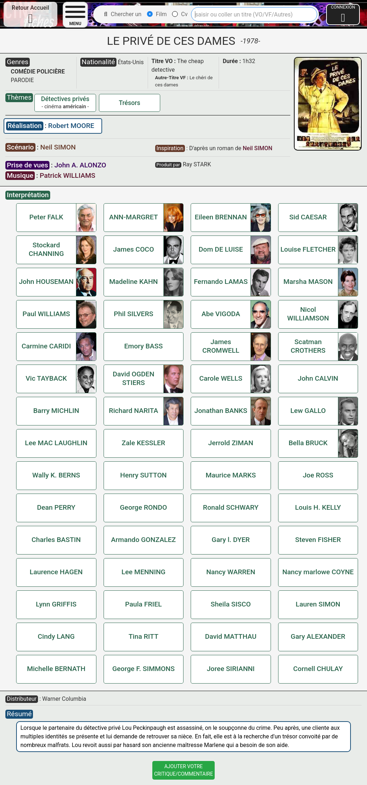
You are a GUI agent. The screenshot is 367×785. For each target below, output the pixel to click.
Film (157, 14)
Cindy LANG (56, 636)
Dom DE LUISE (221, 249)
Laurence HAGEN (56, 572)
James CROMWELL (220, 346)
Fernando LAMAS (221, 281)
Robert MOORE (71, 126)
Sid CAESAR (308, 217)
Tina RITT (143, 636)
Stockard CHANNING (46, 249)
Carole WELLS (220, 378)
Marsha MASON (308, 281)
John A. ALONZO (80, 165)
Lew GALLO (308, 410)
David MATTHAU (231, 636)
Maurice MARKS (231, 475)
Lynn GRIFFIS (56, 604)
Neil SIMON (58, 147)
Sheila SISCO (231, 604)
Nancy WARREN (230, 572)
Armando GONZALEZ (143, 540)
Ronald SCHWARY (230, 507)
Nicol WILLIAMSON (308, 313)
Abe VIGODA (220, 314)
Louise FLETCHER (307, 249)
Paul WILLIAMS (46, 314)
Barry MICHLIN (56, 410)
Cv (179, 14)
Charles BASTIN (56, 540)
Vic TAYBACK (46, 378)
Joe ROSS (318, 475)
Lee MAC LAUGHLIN (56, 443)
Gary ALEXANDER (318, 636)
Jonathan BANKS (220, 410)
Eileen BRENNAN (221, 217)
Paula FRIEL (143, 604)
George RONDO (143, 507)
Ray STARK (197, 164)
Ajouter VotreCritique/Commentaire (183, 770)
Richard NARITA (133, 410)
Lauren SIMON (318, 604)
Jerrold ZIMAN (230, 443)
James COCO (133, 249)
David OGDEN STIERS (133, 378)
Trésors (129, 102)
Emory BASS (143, 346)
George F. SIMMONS (143, 669)
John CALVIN (318, 378)
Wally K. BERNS (56, 475)
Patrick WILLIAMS (67, 175)
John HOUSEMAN (46, 281)
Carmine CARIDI (46, 346)
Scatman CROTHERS (308, 346)
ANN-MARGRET (133, 217)
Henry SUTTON (143, 475)
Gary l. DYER (231, 540)
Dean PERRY (56, 507)
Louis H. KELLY (318, 507)
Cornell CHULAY (318, 669)
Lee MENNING (143, 572)
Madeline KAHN (133, 281)
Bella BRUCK (308, 443)
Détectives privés (65, 99)
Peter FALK (46, 217)
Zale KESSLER (143, 443)
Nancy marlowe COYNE (318, 572)
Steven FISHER (318, 540)
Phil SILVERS (133, 314)
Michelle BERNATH (56, 669)
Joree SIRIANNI (231, 669)
